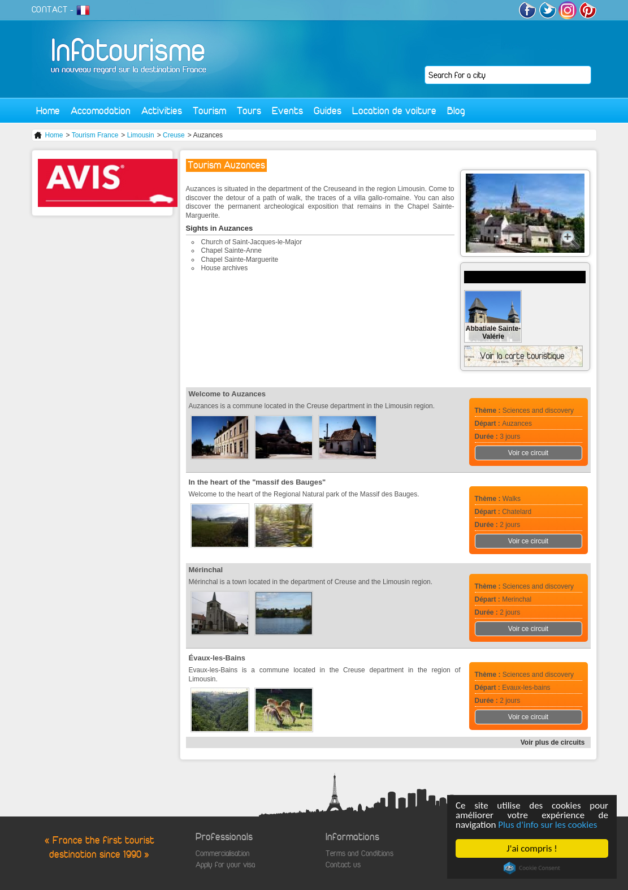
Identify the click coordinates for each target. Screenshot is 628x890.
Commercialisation (223, 853)
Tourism (209, 110)
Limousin (140, 135)
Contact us (343, 865)
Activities (161, 110)
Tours (249, 110)
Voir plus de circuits (553, 742)
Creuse (174, 135)
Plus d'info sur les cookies (548, 825)
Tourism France (95, 135)
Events (287, 110)
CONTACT (50, 10)
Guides (327, 110)
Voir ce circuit (528, 453)
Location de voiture (394, 110)
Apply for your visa (225, 865)
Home (48, 110)
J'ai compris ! (532, 848)
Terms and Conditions (359, 853)
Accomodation (101, 110)
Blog (456, 110)
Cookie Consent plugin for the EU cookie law (532, 868)
